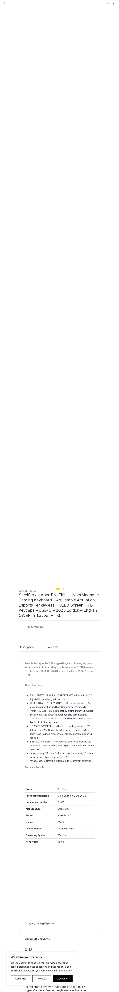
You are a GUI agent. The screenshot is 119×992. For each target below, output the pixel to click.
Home (25, 891)
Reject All (42, 978)
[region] (41, 969)
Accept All (62, 978)
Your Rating (31, 525)
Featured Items (29, 896)
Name (29, 564)
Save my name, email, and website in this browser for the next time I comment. (63, 595)
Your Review (31, 538)
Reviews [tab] (52, 164)
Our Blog (26, 901)
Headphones (29, 873)
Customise (20, 978)
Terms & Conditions (32, 934)
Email (28, 578)
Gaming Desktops (31, 844)
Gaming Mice (28, 859)
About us (26, 906)
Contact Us (27, 911)
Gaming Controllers (31, 864)
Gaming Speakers (31, 868)
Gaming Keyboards (28, 108)
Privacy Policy (29, 929)
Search (108, 3)
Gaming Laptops (30, 849)
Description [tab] (26, 164)
